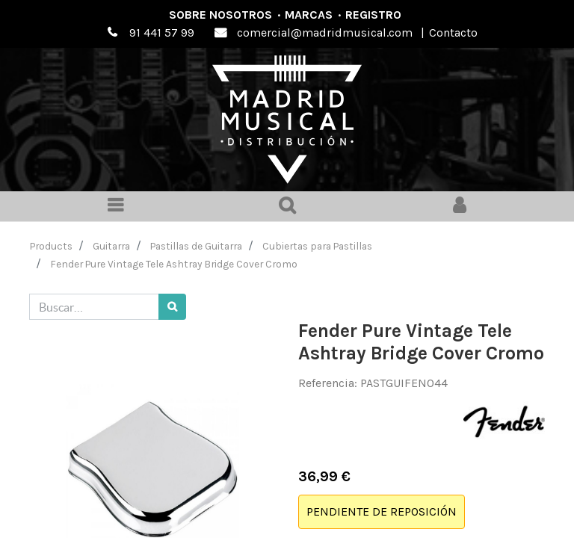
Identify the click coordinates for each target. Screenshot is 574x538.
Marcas (309, 14)
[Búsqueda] (172, 307)
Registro (373, 14)
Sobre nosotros (220, 14)
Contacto (453, 32)
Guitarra (111, 246)
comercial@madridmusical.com (325, 32)
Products (51, 246)
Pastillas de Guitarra (196, 246)
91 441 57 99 (161, 32)
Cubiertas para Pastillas (317, 246)
